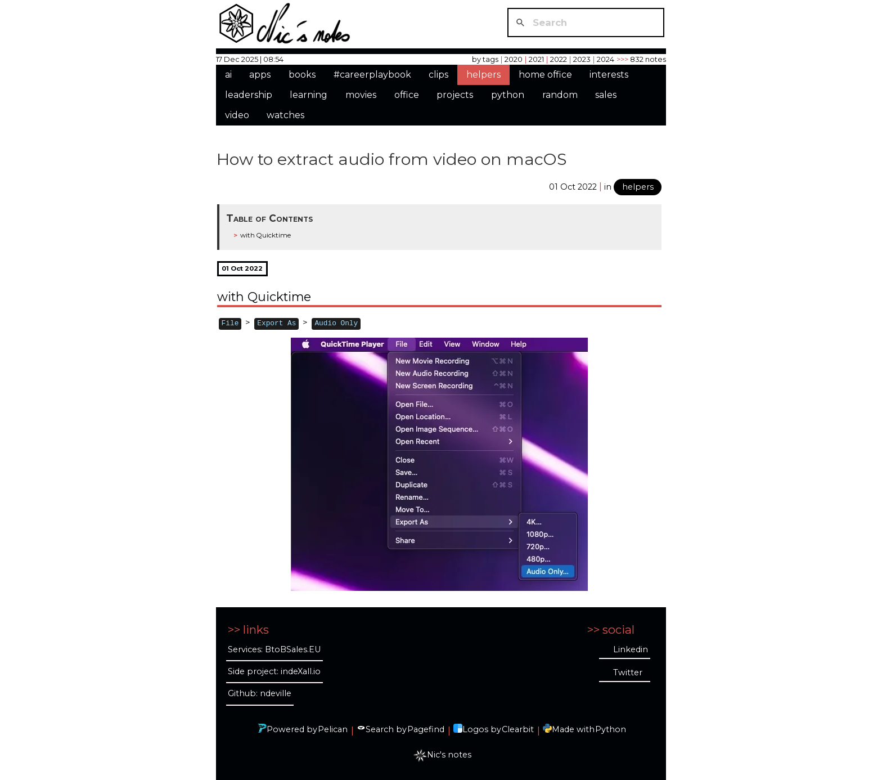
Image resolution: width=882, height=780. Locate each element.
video (237, 115)
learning (308, 94)
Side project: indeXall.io (274, 671)
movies (360, 94)
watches (285, 115)
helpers (483, 74)
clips (438, 74)
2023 (582, 59)
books (302, 74)
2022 (558, 59)
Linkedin (630, 649)
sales (605, 94)
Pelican (333, 729)
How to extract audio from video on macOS (391, 159)
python (507, 94)
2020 (514, 59)
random (560, 94)
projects (454, 94)
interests (609, 74)
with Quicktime (265, 235)
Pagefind (425, 729)
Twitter (627, 672)
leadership (248, 94)
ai (228, 74)
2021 (536, 59)
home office (545, 74)
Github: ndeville (259, 693)
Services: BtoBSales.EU (274, 649)
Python (610, 729)
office (406, 94)
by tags (485, 59)
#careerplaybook (372, 74)
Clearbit (518, 729)
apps (260, 74)
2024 (605, 59)
